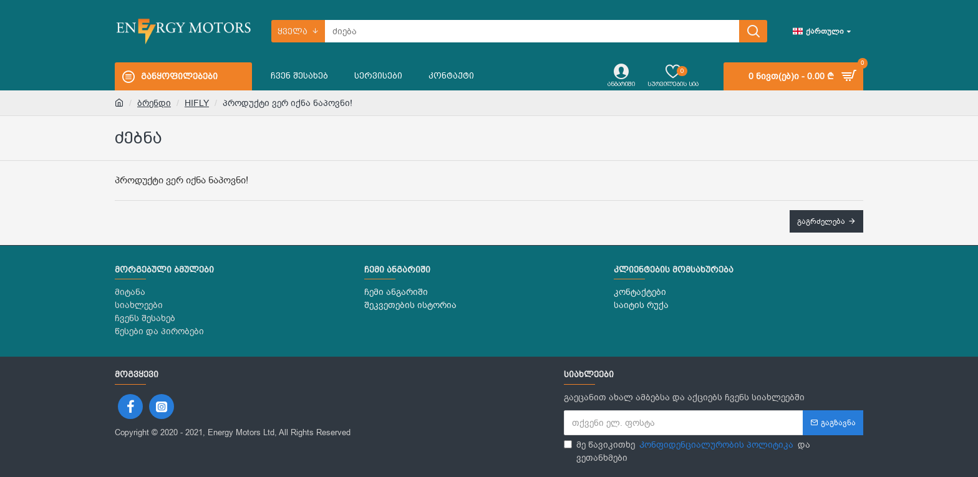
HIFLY (197, 103)
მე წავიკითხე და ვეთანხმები (687, 451)
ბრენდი (154, 103)
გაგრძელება (821, 221)
